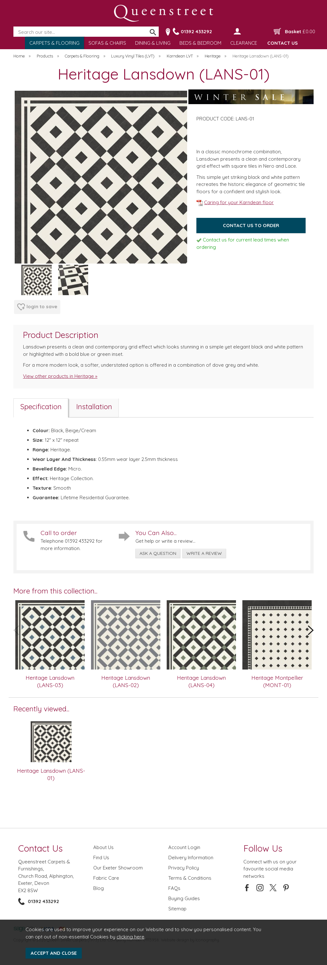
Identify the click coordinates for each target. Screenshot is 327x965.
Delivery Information (190, 857)
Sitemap (177, 909)
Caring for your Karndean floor (235, 202)
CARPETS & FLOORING (54, 43)
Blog (98, 888)
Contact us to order (251, 225)
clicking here (130, 937)
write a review (204, 553)
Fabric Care (106, 878)
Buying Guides (184, 898)
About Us (103, 847)
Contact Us (40, 848)
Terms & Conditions (189, 878)
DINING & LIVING (153, 43)
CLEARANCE (243, 43)
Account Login (184, 847)
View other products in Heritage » (60, 376)
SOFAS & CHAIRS (107, 43)
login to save (37, 307)
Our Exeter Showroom (118, 868)
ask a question (158, 553)
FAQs (174, 888)
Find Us (101, 857)
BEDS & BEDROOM (200, 43)
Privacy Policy (183, 868)
